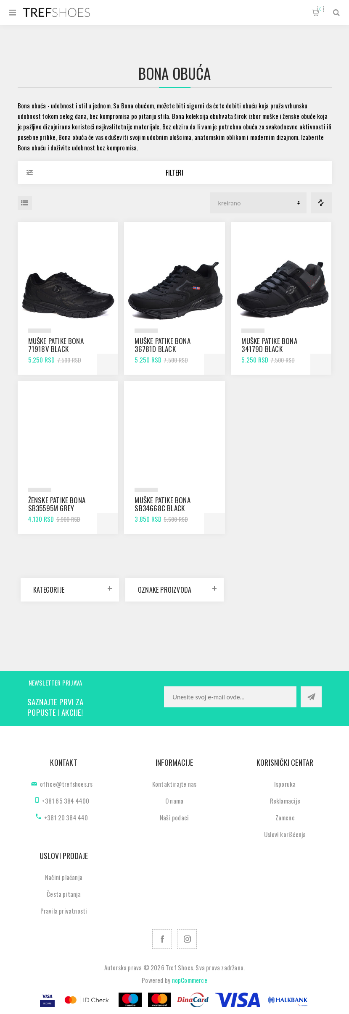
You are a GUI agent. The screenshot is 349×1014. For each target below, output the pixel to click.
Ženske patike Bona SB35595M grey (57, 504)
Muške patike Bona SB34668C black (162, 504)
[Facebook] (162, 939)
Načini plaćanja (63, 877)
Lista (25, 203)
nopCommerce (189, 980)
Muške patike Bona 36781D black (162, 345)
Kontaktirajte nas (174, 783)
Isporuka (285, 783)
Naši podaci (174, 817)
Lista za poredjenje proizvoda (321, 202)
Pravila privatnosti (63, 910)
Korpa (320, 9)
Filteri (174, 173)
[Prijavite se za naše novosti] (230, 696)
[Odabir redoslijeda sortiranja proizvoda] (258, 202)
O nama (174, 800)
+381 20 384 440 (66, 817)
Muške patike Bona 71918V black (56, 345)
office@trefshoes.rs (66, 783)
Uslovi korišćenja (285, 834)
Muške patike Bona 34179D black (269, 345)
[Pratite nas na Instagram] (187, 939)
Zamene (285, 817)
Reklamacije (285, 800)
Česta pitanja (64, 893)
